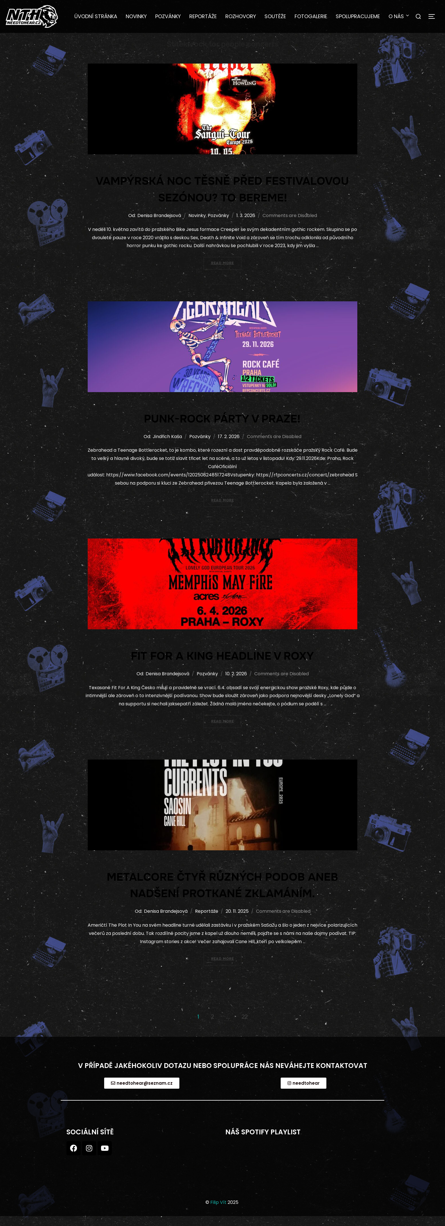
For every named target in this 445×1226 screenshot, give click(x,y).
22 (245, 1025)
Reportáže (203, 16)
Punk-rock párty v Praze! (222, 427)
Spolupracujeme (358, 16)
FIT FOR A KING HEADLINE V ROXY (222, 664)
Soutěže (275, 16)
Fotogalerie (311, 16)
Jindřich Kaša (167, 445)
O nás (399, 16)
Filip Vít (218, 1211)
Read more (226, 269)
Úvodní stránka (95, 16)
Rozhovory (240, 16)
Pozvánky (168, 16)
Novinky (136, 16)
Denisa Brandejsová (159, 224)
